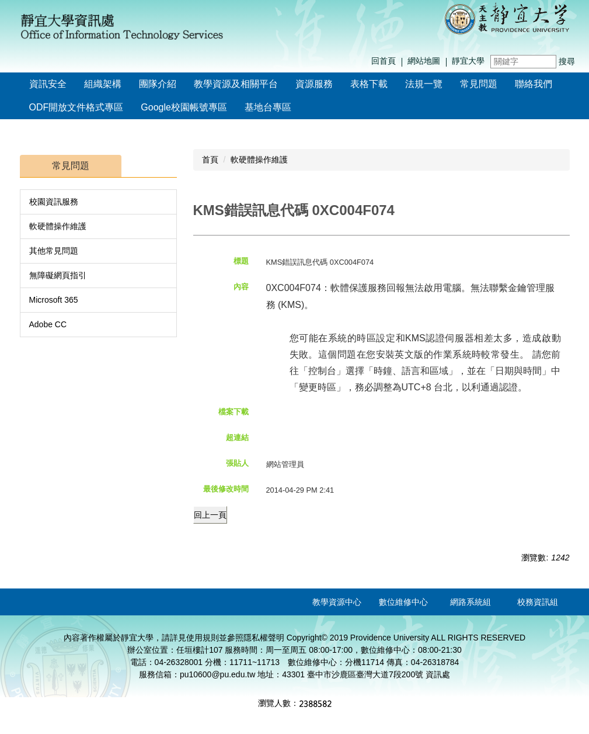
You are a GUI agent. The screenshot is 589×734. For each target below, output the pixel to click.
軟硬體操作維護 (57, 226)
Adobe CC (48, 324)
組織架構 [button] (102, 84)
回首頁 (383, 60)
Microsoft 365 (53, 299)
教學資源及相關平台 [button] (236, 84)
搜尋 (567, 61)
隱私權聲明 (263, 637)
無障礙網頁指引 (57, 275)
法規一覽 (423, 84)
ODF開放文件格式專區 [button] (76, 107)
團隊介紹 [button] (157, 84)
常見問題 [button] (478, 84)
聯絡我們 (533, 84)
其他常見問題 (53, 250)
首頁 (210, 159)
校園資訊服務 (53, 201)
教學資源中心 (336, 602)
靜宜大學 (468, 60)
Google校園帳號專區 (184, 107)
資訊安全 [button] (48, 84)
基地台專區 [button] (268, 107)
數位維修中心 (403, 602)
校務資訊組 (537, 602)
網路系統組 (470, 602)
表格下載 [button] (369, 84)
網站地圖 (423, 60)
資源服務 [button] (314, 84)
